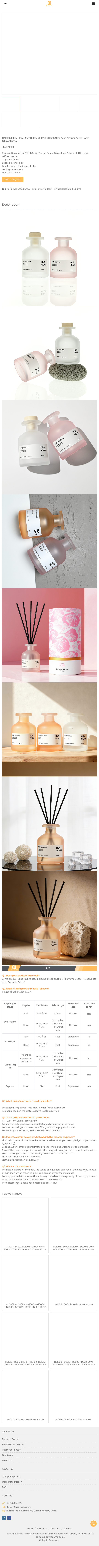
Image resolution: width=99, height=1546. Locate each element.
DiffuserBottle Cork (42, 189)
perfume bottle (15, 1533)
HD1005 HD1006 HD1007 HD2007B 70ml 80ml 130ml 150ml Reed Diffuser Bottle (73, 1248)
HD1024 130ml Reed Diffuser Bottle (73, 1419)
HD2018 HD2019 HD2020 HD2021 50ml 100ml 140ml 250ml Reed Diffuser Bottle (74, 1363)
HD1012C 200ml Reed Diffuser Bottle (74, 1304)
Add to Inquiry (13, 179)
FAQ (4, 1487)
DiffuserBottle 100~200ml (67, 189)
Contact (55, 1528)
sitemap (67, 1528)
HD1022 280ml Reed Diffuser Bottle (25, 1419)
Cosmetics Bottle (11, 1449)
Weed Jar (7, 1460)
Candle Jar (8, 1455)
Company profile (11, 1476)
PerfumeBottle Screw (18, 189)
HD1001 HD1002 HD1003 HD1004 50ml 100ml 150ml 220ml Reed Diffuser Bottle (25, 1248)
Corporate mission (12, 1481)
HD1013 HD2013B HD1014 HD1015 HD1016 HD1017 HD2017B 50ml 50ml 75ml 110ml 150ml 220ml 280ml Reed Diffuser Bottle (25, 1363)
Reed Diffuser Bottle (13, 1444)
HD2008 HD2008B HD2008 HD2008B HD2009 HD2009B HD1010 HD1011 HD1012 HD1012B (25, 1306)
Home (30, 1528)
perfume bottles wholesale (50, 1537)
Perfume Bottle (10, 1439)
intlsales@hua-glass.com (18, 1507)
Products (42, 1528)
